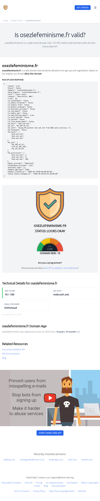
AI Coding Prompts (54, 482)
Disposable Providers (11, 482)
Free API (28, 482)
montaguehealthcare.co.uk (32, 459)
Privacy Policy (39, 491)
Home (5, 20)
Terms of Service (22, 491)
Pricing (39, 482)
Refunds (82, 491)
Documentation (59, 485)
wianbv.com (87, 459)
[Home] (5, 7)
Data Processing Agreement (62, 491)
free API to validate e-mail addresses (61, 268)
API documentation (11, 353)
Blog (4, 357)
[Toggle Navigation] (95, 7)
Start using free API (50, 433)
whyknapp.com (56, 459)
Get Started (72, 482)
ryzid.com (72, 459)
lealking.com (9, 459)
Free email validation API (13, 349)
